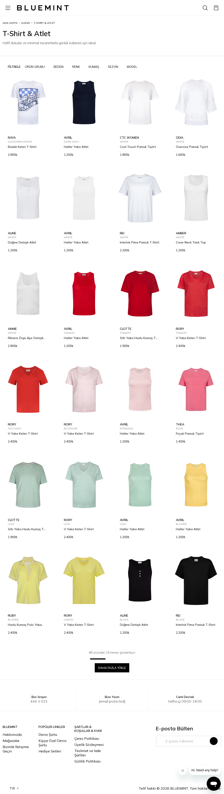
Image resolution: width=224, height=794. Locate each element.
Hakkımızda (12, 734)
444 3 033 (38, 701)
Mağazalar (11, 740)
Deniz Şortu (47, 734)
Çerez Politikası (86, 738)
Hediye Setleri (49, 751)
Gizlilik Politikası (87, 761)
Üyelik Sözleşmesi (89, 744)
